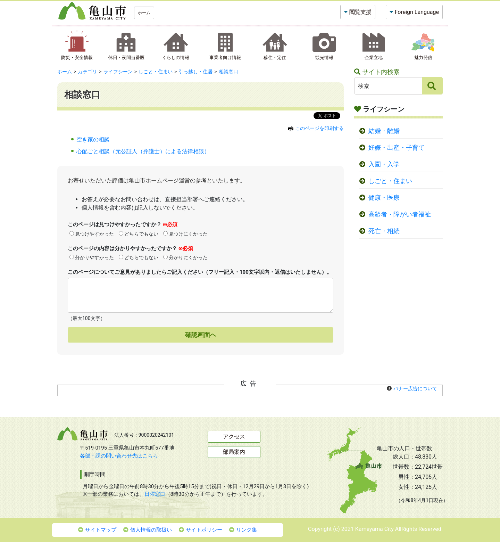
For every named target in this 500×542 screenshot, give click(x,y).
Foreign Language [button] (417, 12)
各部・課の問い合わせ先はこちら (119, 456)
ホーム (144, 12)
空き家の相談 (93, 139)
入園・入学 (384, 164)
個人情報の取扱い (147, 530)
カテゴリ (87, 71)
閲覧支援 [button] (360, 12)
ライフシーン (118, 71)
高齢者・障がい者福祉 (399, 214)
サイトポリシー (200, 530)
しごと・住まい (156, 71)
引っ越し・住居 (195, 71)
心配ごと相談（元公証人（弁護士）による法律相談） (143, 151)
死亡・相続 (384, 231)
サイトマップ (97, 530)
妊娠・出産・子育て (396, 147)
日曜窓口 (154, 494)
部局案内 (234, 452)
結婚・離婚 (384, 131)
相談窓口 (228, 71)
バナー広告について (415, 388)
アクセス (234, 436)
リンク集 (243, 530)
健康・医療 (384, 197)
